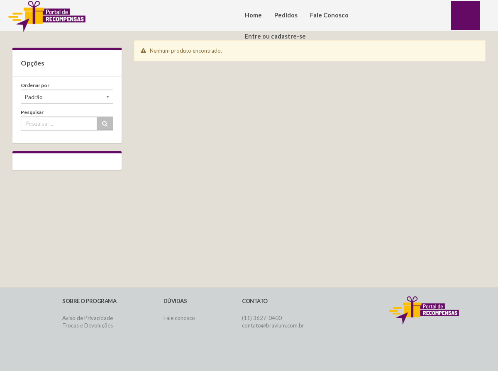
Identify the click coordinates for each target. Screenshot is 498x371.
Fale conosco (179, 318)
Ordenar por (35, 85)
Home (253, 15)
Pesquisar (32, 112)
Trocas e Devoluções (87, 325)
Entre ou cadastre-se (275, 36)
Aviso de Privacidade (87, 318)
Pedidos (286, 15)
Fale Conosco (329, 15)
